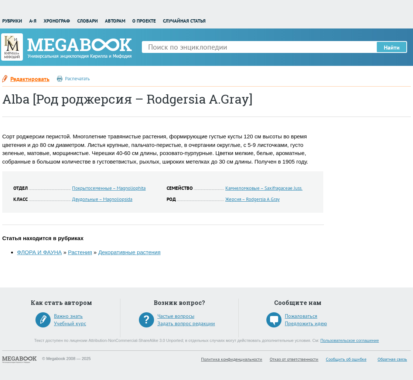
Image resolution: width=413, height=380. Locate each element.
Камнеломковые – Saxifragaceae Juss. (264, 188)
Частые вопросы (175, 316)
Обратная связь (392, 359)
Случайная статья (184, 21)
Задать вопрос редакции (186, 323)
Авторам (115, 21)
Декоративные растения (129, 252)
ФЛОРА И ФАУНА (39, 252)
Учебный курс (70, 323)
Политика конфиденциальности (231, 359)
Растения (80, 252)
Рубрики (12, 21)
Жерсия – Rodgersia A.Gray (252, 199)
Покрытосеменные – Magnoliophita (109, 188)
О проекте (144, 21)
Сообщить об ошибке (346, 359)
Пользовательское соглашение (349, 340)
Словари (87, 21)
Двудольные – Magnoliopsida (102, 199)
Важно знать (68, 316)
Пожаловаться (301, 316)
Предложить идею (306, 323)
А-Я (33, 21)
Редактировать (30, 79)
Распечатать (77, 78)
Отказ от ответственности (294, 359)
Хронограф (57, 21)
